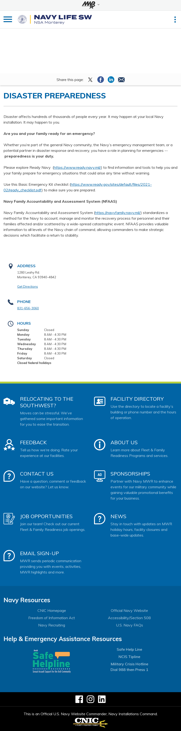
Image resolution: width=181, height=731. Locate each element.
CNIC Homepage (51, 610)
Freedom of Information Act (51, 617)
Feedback (33, 442)
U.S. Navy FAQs (129, 625)
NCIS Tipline (129, 656)
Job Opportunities (46, 516)
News (118, 516)
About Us (124, 442)
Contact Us (36, 473)
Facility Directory (137, 399)
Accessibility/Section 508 (129, 617)
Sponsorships (130, 473)
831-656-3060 (28, 308)
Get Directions (27, 286)
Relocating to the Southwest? (46, 402)
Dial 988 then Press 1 (129, 669)
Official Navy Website (129, 610)
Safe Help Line (129, 649)
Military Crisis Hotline (129, 664)
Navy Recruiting (51, 625)
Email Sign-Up (39, 553)
